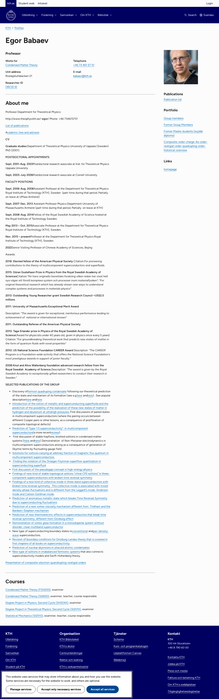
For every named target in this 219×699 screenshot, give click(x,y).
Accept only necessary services (61, 689)
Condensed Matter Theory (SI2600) (27, 596)
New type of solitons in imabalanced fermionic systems (46, 551)
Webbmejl (120, 659)
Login (209, 3)
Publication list (173, 99)
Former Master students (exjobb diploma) (183, 133)
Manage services (20, 689)
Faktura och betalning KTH (184, 677)
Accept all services (102, 689)
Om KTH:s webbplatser (182, 684)
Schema (119, 639)
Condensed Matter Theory (21, 65)
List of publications (17, 125)
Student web (26, 3)
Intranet (42, 3)
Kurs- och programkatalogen (131, 646)
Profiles (19, 28)
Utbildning (11, 639)
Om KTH (10, 659)
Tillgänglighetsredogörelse (184, 691)
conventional (80, 531)
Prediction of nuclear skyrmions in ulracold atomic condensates (50, 547)
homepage (170, 169)
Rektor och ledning (71, 659)
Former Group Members (178, 124)
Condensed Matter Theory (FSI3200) (28, 589)
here (79, 395)
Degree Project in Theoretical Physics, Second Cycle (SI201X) (43, 609)
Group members (173, 118)
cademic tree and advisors (23, 132)
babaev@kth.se (82, 76)
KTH (8, 28)
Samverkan (12, 653)
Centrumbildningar (71, 653)
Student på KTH (15, 666)
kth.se (11, 3)
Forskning (11, 646)
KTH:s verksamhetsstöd (74, 666)
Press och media (178, 670)
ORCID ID (11, 87)
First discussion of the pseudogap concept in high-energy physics (52, 469)
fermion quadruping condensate (47, 391)
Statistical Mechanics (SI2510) (24, 615)
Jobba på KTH (176, 664)
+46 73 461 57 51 (83, 65)
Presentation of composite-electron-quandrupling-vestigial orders (45, 562)
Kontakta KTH (176, 657)
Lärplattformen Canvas (127, 653)
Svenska (208, 15)
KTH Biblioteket (69, 639)
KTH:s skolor (67, 646)
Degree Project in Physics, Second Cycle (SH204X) (36, 602)
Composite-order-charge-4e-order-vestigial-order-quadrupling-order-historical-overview (186, 146)
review (55, 432)
